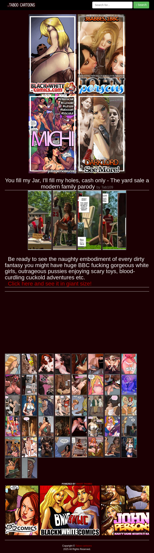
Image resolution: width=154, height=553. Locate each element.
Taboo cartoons (83, 545)
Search (141, 5)
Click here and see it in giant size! (50, 284)
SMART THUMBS (84, 484)
